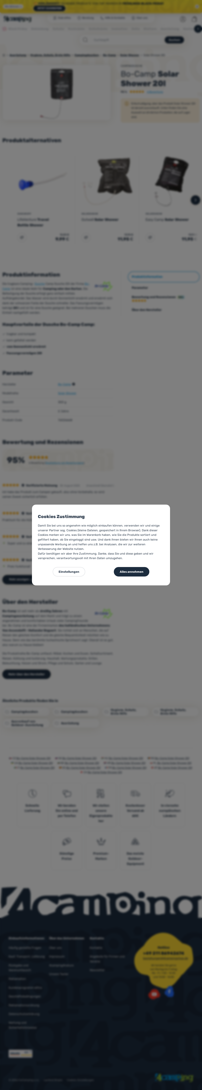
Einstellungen (69, 572)
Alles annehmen (131, 572)
